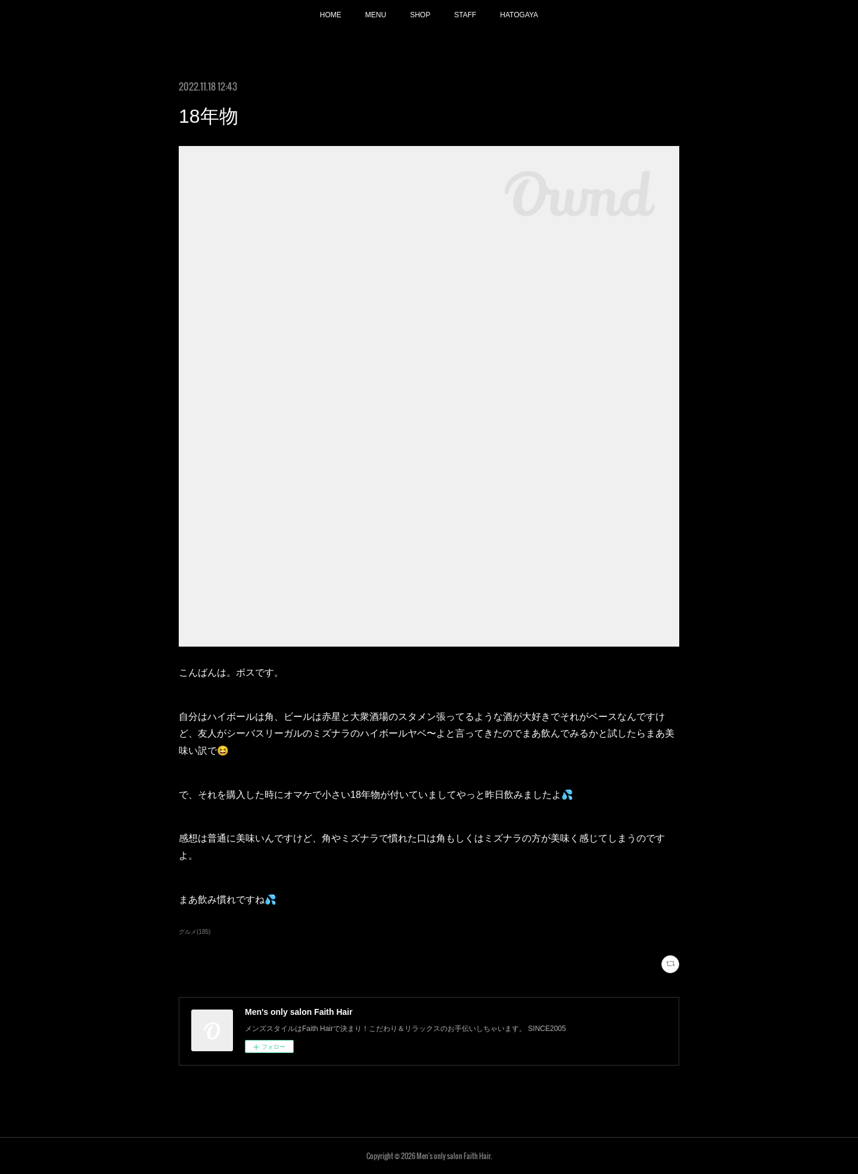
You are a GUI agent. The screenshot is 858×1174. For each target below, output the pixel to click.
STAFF (465, 15)
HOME (330, 15)
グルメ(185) (194, 931)
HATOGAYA (519, 15)
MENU (375, 15)
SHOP (420, 15)
